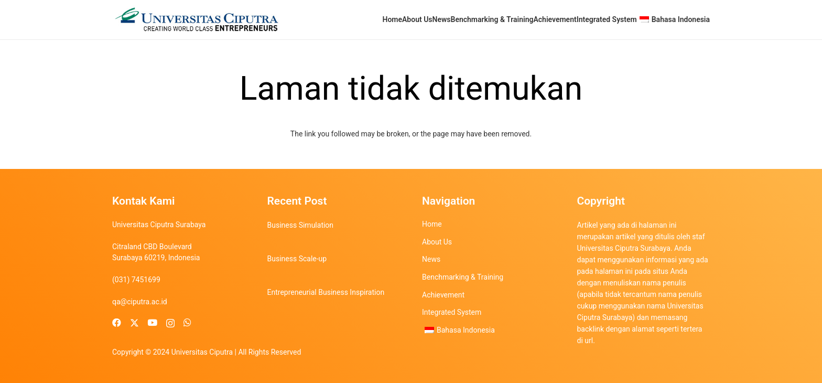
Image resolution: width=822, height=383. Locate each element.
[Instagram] (170, 323)
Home (432, 224)
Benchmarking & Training (462, 277)
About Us (437, 242)
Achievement (443, 295)
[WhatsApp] (187, 322)
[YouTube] (152, 322)
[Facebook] (116, 322)
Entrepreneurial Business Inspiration (326, 292)
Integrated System (451, 312)
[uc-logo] (196, 19)
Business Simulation (300, 225)
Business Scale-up (297, 258)
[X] (134, 323)
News (431, 259)
